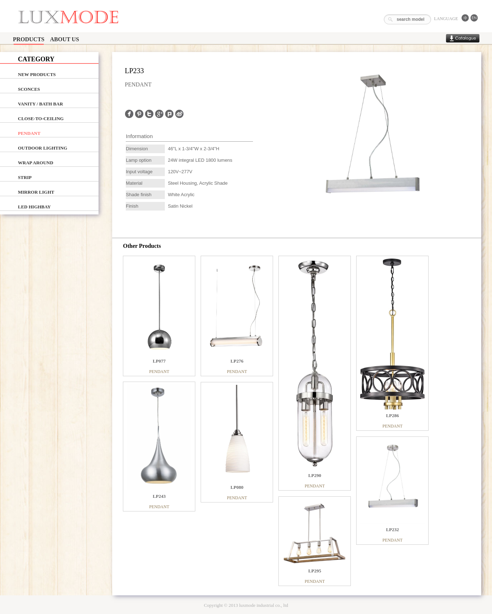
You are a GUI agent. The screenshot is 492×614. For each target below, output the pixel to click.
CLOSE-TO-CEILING (41, 118)
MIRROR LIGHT (36, 192)
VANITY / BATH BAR (40, 104)
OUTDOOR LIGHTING (42, 148)
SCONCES (29, 89)
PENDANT (29, 133)
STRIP (25, 177)
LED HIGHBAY (34, 206)
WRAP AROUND (35, 162)
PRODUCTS (28, 39)
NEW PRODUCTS (37, 74)
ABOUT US (64, 39)
